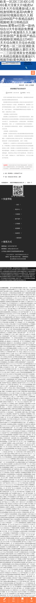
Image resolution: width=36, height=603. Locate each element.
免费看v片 (27, 405)
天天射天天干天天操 (20, 481)
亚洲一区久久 (15, 353)
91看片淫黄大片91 (18, 446)
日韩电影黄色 (24, 519)
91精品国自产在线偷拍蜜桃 (28, 319)
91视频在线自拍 (24, 552)
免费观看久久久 (31, 415)
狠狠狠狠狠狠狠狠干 (10, 490)
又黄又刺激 (31, 514)
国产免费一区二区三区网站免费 (17, 306)
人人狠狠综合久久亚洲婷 (11, 445)
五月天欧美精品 (29, 448)
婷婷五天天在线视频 (26, 548)
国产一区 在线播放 (29, 422)
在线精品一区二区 (23, 322)
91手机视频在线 (10, 529)
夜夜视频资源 (22, 522)
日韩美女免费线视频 (18, 457)
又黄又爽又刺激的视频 (30, 427)
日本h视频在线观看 (7, 317)
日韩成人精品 (12, 388)
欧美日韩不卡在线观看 (28, 374)
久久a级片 (32, 572)
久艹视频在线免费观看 (10, 305)
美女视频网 (30, 502)
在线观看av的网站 (12, 424)
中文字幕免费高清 (21, 500)
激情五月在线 (20, 381)
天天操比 (17, 393)
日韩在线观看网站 (20, 579)
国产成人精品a (31, 350)
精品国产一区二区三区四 (7, 315)
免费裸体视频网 (6, 564)
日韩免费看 (17, 519)
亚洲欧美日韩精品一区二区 (7, 543)
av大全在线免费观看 (29, 338)
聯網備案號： (25, 256)
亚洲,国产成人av (30, 310)
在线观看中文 (13, 593)
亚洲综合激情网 (12, 526)
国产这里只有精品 (10, 453)
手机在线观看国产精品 (9, 346)
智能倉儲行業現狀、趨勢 (14, 176)
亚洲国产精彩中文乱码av (25, 336)
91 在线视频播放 (22, 389)
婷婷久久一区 (21, 493)
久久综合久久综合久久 (6, 431)
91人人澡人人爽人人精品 (15, 334)
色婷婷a (15, 566)
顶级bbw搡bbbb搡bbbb (9, 581)
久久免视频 (9, 332)
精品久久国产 (4, 388)
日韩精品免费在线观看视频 (7, 517)
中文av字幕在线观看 (8, 552)
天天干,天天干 (20, 490)
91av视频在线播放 (20, 462)
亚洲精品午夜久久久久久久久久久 (21, 509)
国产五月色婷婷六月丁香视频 (14, 559)
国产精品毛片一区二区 (18, 384)
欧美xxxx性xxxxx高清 (15, 512)
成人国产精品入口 (13, 308)
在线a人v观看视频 (14, 291)
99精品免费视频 (7, 567)
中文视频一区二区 (5, 591)
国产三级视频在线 (28, 357)
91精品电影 (19, 474)
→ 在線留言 (16, 233)
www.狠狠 (27, 585)
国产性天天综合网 (30, 460)
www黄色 (15, 464)
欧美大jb (2, 574)
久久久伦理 (14, 420)
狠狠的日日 (10, 343)
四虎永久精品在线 (25, 479)
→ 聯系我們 (18, 238)
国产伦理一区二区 (15, 441)
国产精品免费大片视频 (13, 471)
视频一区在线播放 (7, 391)
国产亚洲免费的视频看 (16, 287)
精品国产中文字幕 (11, 588)
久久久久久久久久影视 (8, 426)
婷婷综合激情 (4, 422)
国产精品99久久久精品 (7, 365)
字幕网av (8, 420)
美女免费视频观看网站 (7, 429)
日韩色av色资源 (7, 357)
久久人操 (15, 450)
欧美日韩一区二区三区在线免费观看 (21, 369)
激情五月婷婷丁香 (21, 458)
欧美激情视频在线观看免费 (12, 574)
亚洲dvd (25, 429)
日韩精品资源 (25, 512)
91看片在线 (5, 396)
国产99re (28, 296)
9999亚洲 (2, 363)
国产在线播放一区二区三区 (22, 379)
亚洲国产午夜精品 (7, 439)
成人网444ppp (32, 540)
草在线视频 (8, 369)
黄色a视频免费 (7, 562)
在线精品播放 (4, 557)
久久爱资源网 (19, 476)
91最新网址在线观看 (21, 331)
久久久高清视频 (10, 355)
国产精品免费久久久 (19, 583)
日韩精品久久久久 (21, 346)
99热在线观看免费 (15, 597)
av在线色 (29, 393)
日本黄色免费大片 (12, 289)
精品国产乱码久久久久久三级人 (8, 339)
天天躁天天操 (6, 597)
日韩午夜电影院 (10, 300)
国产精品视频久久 (28, 410)
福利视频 (31, 597)
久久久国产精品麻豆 (23, 572)
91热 (2, 464)
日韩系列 (33, 377)
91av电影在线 (21, 467)
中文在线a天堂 (28, 294)
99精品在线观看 (20, 388)
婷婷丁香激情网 (19, 403)
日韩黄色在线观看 (18, 407)
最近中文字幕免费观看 (28, 590)
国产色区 (33, 479)
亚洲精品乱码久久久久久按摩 (10, 534)
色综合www (3, 471)
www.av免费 (17, 553)
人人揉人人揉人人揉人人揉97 (26, 289)
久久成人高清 (6, 372)
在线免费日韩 (4, 376)
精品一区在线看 (24, 469)
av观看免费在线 (11, 381)
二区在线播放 (6, 533)
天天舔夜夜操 (29, 583)
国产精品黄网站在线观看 (18, 562)
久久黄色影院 (6, 472)
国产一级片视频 (9, 310)
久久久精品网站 (7, 414)
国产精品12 (21, 496)
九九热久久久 (21, 348)
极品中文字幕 (16, 391)
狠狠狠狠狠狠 (11, 379)
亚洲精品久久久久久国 (21, 355)
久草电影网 (30, 431)
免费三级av (25, 412)
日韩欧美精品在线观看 (15, 293)
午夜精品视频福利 (27, 586)
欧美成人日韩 (27, 433)
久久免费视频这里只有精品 (7, 481)
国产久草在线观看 (29, 498)
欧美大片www (13, 389)
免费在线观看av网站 (5, 408)
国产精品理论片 (23, 308)
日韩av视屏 (12, 324)
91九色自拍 (16, 431)
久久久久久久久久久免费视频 (8, 458)
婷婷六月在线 (25, 597)
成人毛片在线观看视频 (22, 510)
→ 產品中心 (16, 209)
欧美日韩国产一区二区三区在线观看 (24, 477)
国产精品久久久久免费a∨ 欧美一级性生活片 (14, 502)
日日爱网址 (4, 320)
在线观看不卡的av (18, 434)
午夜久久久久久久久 (19, 310)
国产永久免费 (23, 503)
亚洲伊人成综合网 (18, 332)
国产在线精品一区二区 (30, 434)
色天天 (20, 410)
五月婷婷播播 (32, 429)
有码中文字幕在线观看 (15, 374)
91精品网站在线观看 (13, 557)
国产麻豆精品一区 (30, 493)
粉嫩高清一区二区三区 (27, 574)
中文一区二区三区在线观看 (10, 569)
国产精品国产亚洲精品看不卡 (26, 593)
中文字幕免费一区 (25, 377)
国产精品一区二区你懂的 (23, 588)
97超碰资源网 (14, 533)
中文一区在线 (22, 400)
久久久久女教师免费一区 (28, 576)
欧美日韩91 (17, 595)
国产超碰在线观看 (24, 327)
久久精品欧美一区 (19, 488)
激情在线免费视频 (29, 457)
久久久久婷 (22, 298)
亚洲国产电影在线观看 (28, 559)
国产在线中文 (14, 336)
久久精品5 (5, 545)
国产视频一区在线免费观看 (20, 395)
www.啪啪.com (32, 503)
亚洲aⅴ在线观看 (22, 514)
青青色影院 (30, 303)
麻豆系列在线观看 (5, 327)
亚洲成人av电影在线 (25, 505)
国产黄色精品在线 (6, 294)
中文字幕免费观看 (7, 457)
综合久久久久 (19, 524)
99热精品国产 (6, 336)
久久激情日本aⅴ (29, 301)
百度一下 (29, 182)
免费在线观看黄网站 (5, 312)
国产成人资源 (14, 327)
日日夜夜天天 (7, 367)
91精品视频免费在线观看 (22, 517)
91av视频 (20, 566)
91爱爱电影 (28, 538)
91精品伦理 (30, 362)
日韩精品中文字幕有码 (11, 572)
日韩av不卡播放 (24, 376)
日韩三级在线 (8, 503)
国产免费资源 (15, 469)
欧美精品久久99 (16, 312)
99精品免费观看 (18, 429)
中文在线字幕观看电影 (22, 324)
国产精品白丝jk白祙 (10, 331)
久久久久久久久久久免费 (19, 567)
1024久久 (29, 360)
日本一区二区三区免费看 (22, 529)
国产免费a (22, 301)
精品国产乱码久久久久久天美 (26, 382)
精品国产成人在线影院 (19, 414)
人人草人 (15, 298)
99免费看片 (4, 579)
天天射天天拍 (22, 350)
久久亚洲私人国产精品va (22, 507)
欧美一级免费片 (28, 560)
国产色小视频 (21, 296)
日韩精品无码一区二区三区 (9, 491)
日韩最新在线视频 (11, 510)
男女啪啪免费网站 (29, 325)
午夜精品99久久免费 (29, 407)
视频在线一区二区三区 (8, 524)
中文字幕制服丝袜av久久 (29, 363)
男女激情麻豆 (15, 486)
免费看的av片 (30, 317)
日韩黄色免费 (21, 495)
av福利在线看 (24, 531)
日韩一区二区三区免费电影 (14, 586)
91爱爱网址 (29, 414)
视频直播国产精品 (8, 519)
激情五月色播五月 (8, 401)
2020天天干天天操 (28, 524)
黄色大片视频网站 (30, 484)
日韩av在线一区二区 (13, 479)
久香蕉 (32, 553)
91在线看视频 (28, 384)
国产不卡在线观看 (13, 410)
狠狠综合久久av (17, 590)
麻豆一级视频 (9, 477)
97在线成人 (23, 431)
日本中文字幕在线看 (5, 486)
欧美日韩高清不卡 (24, 450)
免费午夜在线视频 (17, 408)
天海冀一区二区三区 (5, 417)
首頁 (26, 85)
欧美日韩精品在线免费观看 (19, 564)
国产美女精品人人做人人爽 (13, 576)
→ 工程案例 (16, 214)
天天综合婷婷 (9, 370)
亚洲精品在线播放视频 (12, 301)
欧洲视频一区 (13, 322)
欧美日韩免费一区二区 (25, 464)
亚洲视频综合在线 (11, 325)
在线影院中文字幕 (27, 343)
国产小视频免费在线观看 (28, 293)
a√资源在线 (11, 545)
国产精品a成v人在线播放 (24, 491)
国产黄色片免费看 (14, 505)
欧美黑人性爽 (10, 476)
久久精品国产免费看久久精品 (8, 443)
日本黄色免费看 (20, 515)
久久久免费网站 (16, 521)
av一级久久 (23, 360)
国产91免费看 (13, 493)
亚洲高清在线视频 (8, 583)
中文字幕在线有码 (19, 484)
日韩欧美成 (23, 303)
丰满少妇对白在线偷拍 (25, 445)
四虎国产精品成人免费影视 (9, 382)
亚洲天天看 (28, 490)
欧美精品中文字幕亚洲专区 (18, 344)
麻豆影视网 (32, 469)
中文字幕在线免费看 (15, 541)
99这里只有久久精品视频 (18, 436)
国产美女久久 (31, 420)
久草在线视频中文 (12, 496)
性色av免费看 (28, 305)
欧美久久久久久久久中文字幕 (14, 363)
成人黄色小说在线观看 (18, 460)
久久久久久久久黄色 (13, 376)
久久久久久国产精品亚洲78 (22, 315)
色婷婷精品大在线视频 (27, 521)
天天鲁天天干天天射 (18, 405)
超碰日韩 (4, 410)
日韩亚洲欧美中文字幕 (12, 400)
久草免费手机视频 (16, 548)
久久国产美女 (29, 467)
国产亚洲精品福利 (31, 462)
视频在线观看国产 (15, 319)
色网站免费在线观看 (18, 439)
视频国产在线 (27, 426)
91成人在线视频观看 (23, 526)
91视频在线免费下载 (22, 540)
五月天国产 (11, 579)
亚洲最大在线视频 (31, 515)
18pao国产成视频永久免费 (12, 360)
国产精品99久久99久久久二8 (11, 483)
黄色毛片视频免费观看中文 (16, 585)
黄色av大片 (23, 291)
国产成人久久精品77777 (28, 541)
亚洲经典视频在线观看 (17, 433)
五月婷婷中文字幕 (20, 300)
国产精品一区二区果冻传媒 (15, 452)
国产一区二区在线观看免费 (7, 462)
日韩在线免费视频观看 (26, 372)
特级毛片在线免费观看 (11, 514)
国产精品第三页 (19, 448)
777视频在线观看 (15, 528)
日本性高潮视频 (15, 377)
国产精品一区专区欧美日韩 (25, 320)
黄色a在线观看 (25, 550)
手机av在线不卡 (18, 365)
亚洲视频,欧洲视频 (26, 472)
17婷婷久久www (14, 372)
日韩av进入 (5, 293)
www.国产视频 (19, 426)
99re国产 (16, 552)
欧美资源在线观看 (5, 560)
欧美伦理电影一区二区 (26, 557)
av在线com (16, 503)
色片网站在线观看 (18, 357)
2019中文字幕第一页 (23, 591)
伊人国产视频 (20, 325)
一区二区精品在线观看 (17, 338)
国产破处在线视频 (7, 566)
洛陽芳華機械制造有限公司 (17, 182)
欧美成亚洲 (20, 305)
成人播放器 (8, 341)
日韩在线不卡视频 (17, 578)
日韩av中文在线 (4, 324)
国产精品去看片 (25, 553)
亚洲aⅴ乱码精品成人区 (11, 296)
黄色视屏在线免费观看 (25, 569)
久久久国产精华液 (22, 581)
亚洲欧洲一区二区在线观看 (28, 313)
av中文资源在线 (7, 298)
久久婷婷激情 (9, 412)
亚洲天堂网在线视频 (14, 550)
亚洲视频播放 (6, 467)
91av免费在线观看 (11, 547)
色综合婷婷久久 (4, 393)
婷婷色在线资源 (19, 543)
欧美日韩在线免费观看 (17, 560)
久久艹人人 (32, 453)
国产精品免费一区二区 (27, 312)
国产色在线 (15, 350)
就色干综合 (12, 515)
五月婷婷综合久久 (14, 303)
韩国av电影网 (9, 553)
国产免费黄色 (15, 417)
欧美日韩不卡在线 (11, 415)
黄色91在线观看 (8, 464)
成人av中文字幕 (5, 541)
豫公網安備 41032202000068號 (18, 259)
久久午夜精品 (10, 403)
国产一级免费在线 (11, 386)
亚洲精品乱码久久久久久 (29, 578)
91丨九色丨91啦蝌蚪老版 (28, 441)
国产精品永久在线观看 (17, 294)
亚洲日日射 (5, 389)
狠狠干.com (13, 467)
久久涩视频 (5, 334)
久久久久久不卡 (22, 420)
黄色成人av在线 (19, 538)
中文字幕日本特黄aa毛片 (14, 419)
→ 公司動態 (16, 223)
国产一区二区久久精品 (17, 427)
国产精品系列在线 (23, 339)
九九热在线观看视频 (8, 448)
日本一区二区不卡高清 (14, 571)
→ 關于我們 (16, 219)
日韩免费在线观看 (13, 320)
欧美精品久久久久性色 (21, 545)
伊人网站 (23, 393)
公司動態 (31, 85)
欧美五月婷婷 (4, 505)
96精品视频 (31, 322)
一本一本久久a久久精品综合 (21, 401)
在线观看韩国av (11, 474)
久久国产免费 (4, 495)
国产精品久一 (20, 386)
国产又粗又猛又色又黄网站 (21, 370)
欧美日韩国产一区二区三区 (24, 443)
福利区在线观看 (4, 555)
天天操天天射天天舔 (25, 486)
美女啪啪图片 (7, 350)
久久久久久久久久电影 (24, 465)
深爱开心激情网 (10, 507)
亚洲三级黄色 (27, 452)
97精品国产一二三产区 (12, 522)
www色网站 (27, 566)
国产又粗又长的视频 (5, 578)
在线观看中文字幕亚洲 (24, 424)
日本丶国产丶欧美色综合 (18, 367)
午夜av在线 (14, 591)
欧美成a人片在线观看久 (27, 419)
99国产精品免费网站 (6, 455)
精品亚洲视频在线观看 (15, 555)
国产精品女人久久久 (23, 396)
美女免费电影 (18, 343)
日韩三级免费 (7, 398)
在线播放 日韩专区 (25, 528)
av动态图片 (3, 379)
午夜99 (5, 438)
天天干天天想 (16, 313)
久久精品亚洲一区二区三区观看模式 (21, 341)
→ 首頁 (16, 204)
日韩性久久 (3, 351)
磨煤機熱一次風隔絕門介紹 (15, 173)
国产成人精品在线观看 (28, 555)
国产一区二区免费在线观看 (26, 536)
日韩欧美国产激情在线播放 (28, 391)
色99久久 (8, 353)
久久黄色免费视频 (21, 415)
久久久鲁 (11, 393)
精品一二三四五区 (7, 407)
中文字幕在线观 (24, 483)
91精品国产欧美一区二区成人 (15, 351)
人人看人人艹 (13, 396)
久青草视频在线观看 (11, 348)
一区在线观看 (18, 412)
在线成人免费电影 (15, 472)
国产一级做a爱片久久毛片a (24, 547)
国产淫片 (2, 420)
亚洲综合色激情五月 (11, 465)
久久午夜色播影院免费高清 (15, 422)
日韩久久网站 (12, 495)
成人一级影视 (25, 571)
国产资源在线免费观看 (17, 329)
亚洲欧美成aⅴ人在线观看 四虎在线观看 (12, 498)
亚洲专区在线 (29, 367)
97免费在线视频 (10, 538)
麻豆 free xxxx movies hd (22, 453)
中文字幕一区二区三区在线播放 (10, 531)
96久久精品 (9, 405)
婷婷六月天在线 (24, 417)
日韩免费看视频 (29, 439)
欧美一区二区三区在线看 (9, 540)
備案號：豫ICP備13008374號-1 (13, 256)
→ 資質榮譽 (16, 228)
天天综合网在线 (14, 536)
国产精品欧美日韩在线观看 (19, 358)
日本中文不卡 (29, 495)
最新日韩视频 (26, 408)
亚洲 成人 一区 (27, 287)
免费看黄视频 (27, 474)
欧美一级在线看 (12, 438)
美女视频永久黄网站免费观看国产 (17, 362)
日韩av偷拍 (28, 403)
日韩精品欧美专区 (30, 386)
